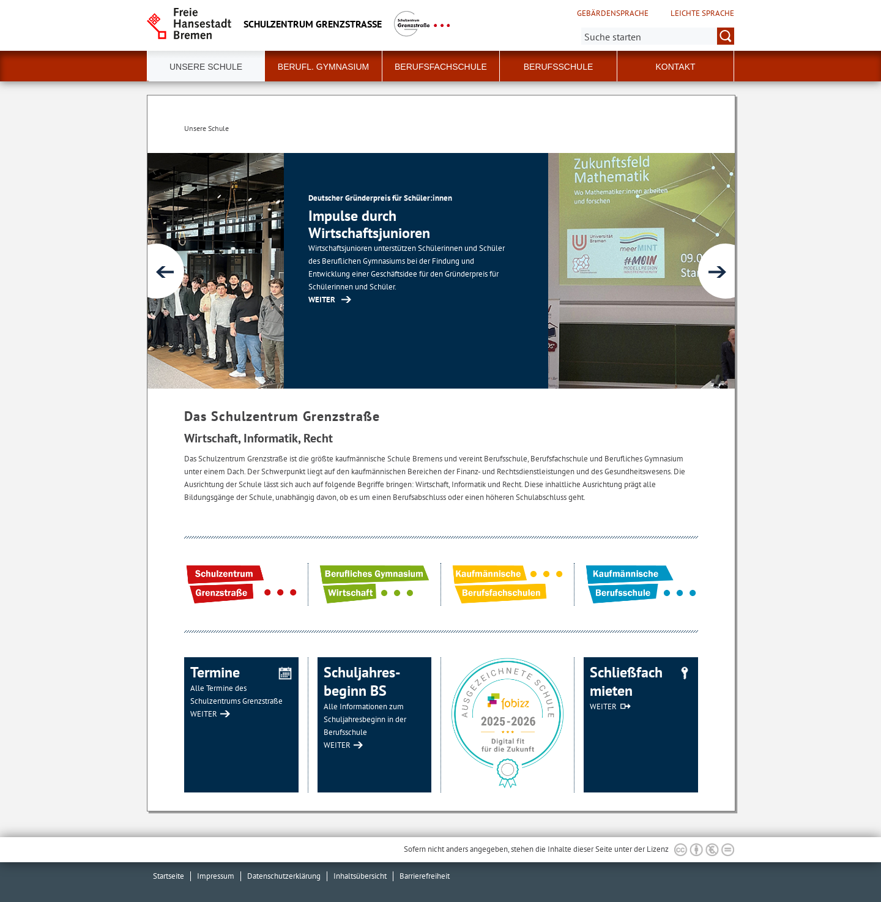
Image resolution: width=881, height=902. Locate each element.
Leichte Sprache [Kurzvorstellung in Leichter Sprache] (702, 13)
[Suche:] (657, 36)
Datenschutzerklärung (284, 876)
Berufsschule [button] (558, 67)
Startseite (168, 876)
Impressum (215, 876)
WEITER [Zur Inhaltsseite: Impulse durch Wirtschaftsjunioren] (508, 299)
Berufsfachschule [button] (441, 67)
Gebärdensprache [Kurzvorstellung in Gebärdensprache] (613, 13)
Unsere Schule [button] (205, 67)
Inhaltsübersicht (360, 876)
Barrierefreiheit (425, 876)
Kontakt (675, 67)
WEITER (203, 714)
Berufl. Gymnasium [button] (323, 67)
